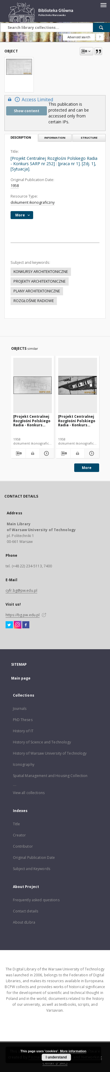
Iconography (23, 764)
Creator (19, 835)
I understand (56, 1057)
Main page (21, 678)
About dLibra (24, 922)
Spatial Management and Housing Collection (50, 775)
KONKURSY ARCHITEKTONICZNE (40, 271)
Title (16, 823)
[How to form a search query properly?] (100, 37)
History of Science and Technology (42, 742)
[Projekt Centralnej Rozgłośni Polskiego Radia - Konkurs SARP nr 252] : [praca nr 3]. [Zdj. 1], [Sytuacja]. (77, 420)
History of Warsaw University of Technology (50, 753)
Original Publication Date (34, 857)
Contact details (25, 911)
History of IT (23, 730)
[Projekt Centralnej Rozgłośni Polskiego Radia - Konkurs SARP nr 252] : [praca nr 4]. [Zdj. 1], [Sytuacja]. (32, 420)
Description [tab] (21, 138)
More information (73, 1051)
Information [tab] (54, 138)
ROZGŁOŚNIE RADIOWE (33, 300)
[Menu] (103, 4)
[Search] (101, 27)
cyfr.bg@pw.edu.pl (21, 590)
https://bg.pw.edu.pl (23, 614)
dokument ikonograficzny (33, 202)
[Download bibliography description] (18, 453)
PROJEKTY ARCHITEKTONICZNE (39, 281)
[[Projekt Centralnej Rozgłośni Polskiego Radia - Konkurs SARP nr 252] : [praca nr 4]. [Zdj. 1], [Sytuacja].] (32, 385)
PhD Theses (23, 719)
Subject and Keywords (31, 868)
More (87, 467)
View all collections (29, 792)
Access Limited (29, 99)
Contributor (23, 846)
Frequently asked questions (36, 899)
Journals (20, 708)
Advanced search (78, 37)
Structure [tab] (89, 138)
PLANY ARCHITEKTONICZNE (36, 291)
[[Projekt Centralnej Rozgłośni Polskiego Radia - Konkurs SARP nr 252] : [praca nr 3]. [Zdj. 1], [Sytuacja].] (77, 385)
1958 (15, 185)
